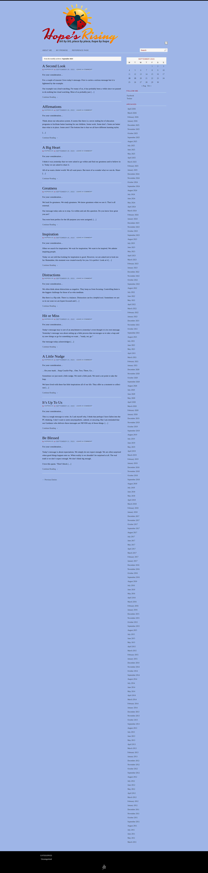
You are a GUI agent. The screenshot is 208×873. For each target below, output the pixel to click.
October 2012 (132, 769)
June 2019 (131, 443)
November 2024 (133, 178)
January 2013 (132, 757)
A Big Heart (51, 147)
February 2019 (132, 459)
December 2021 (133, 321)
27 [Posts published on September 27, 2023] (141, 82)
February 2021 (132, 361)
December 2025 (133, 125)
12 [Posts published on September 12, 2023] (135, 74)
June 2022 (131, 296)
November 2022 (133, 276)
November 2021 (133, 325)
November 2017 (133, 520)
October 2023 (132, 231)
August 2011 (132, 826)
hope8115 (48, 69)
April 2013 (131, 744)
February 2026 (132, 117)
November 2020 (133, 374)
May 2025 (131, 154)
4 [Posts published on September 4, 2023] (129, 70)
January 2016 (132, 610)
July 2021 (131, 341)
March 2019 (131, 455)
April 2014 (131, 695)
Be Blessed (50, 438)
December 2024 (133, 174)
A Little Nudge (53, 356)
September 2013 (133, 724)
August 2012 (132, 777)
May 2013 (131, 740)
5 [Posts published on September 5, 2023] (135, 70)
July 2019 (131, 439)
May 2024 (131, 203)
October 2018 (132, 475)
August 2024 (132, 190)
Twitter (129, 99)
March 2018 (131, 504)
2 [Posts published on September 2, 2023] (157, 66)
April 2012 (131, 793)
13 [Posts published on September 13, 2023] (141, 74)
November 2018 (133, 471)
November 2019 (133, 423)
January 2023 (132, 268)
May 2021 (131, 349)
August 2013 (132, 728)
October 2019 (132, 427)
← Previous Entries (49, 480)
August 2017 (132, 533)
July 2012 (131, 781)
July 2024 (131, 194)
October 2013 (132, 720)
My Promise (62, 50)
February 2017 (132, 557)
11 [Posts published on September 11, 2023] (129, 74)
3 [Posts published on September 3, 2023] (163, 66)
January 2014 (132, 708)
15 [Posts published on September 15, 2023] (152, 74)
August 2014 (132, 679)
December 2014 (133, 663)
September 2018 (133, 480)
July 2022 (131, 292)
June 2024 (131, 199)
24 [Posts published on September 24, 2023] (163, 78)
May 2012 (131, 789)
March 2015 (131, 651)
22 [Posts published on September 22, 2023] (152, 78)
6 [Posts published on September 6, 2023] (140, 70)
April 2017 (131, 549)
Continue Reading (50, 97)
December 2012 (133, 761)
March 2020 (131, 406)
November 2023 (133, 227)
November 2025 (133, 129)
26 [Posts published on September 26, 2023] (135, 82)
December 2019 (133, 418)
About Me (47, 50)
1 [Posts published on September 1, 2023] (152, 66)
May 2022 (131, 300)
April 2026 (131, 109)
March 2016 (131, 602)
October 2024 (132, 182)
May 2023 (131, 251)
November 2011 (133, 814)
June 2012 (131, 785)
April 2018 (131, 500)
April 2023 (131, 256)
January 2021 (132, 365)
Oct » (149, 86)
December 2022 (133, 272)
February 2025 (132, 166)
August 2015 (132, 630)
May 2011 (131, 838)
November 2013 (133, 716)
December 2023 (133, 223)
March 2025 (131, 162)
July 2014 (131, 683)
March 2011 (131, 842)
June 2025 (131, 150)
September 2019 (133, 431)
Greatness (49, 188)
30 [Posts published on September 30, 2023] (158, 82)
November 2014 (133, 667)
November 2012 (133, 765)
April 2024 (131, 207)
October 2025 (132, 133)
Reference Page (80, 50)
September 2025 (133, 137)
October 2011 (132, 818)
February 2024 (132, 215)
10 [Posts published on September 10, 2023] (163, 70)
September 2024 (133, 186)
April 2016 (131, 598)
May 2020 (131, 398)
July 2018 (131, 488)
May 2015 (131, 642)
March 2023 (131, 260)
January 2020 (132, 414)
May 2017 (131, 545)
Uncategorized (46, 859)
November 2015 (133, 618)
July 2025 (131, 146)
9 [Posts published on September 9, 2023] (157, 70)
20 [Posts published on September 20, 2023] (141, 78)
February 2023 (132, 264)
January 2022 (132, 317)
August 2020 (132, 386)
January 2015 (132, 659)
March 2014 (131, 699)
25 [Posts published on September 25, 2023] (129, 82)
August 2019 (132, 435)
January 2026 (132, 121)
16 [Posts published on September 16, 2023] (158, 74)
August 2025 (132, 141)
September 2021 (133, 333)
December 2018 (133, 467)
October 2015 (132, 622)
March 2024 (131, 211)
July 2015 (131, 634)
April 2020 (131, 402)
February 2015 (132, 655)
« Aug (143, 86)
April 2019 (131, 451)
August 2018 (132, 484)
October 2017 (132, 524)
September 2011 (133, 822)
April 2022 (131, 304)
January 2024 (132, 219)
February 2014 (132, 704)
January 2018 (132, 512)
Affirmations (51, 107)
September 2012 (133, 773)
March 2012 (131, 797)
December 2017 (133, 516)
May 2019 (131, 447)
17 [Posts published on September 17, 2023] (163, 74)
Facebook (130, 96)
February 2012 (132, 801)
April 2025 (131, 158)
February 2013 (132, 752)
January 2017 (132, 561)
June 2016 (131, 590)
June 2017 (131, 541)
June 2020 (131, 394)
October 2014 (132, 671)
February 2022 (132, 313)
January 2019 (132, 463)
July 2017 (131, 537)
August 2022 (132, 288)
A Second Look (53, 66)
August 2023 (132, 239)
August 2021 (132, 337)
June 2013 (131, 736)
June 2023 (131, 247)
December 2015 (133, 614)
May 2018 (131, 496)
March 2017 (131, 553)
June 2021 (131, 345)
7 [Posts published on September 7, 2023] (146, 70)
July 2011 (131, 830)
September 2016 (133, 577)
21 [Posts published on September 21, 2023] (146, 78)
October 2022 (132, 280)
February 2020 (132, 410)
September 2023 (133, 235)
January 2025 (132, 170)
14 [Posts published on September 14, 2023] (146, 74)
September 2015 (133, 626)
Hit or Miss (50, 316)
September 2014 (133, 675)
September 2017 (133, 528)
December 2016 (133, 565)
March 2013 (131, 748)
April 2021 (131, 353)
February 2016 (132, 606)
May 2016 (131, 594)
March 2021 (131, 357)
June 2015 (131, 638)
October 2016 (132, 573)
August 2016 (132, 581)
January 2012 (132, 805)
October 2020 (132, 378)
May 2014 (131, 691)
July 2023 (131, 243)
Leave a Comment (84, 69)
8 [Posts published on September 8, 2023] (152, 70)
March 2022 (131, 309)
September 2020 (133, 382)
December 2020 (133, 370)
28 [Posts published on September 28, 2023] (146, 82)
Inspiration (50, 234)
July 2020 (131, 390)
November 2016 (133, 569)
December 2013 (133, 712)
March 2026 (131, 113)
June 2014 (131, 687)
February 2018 (132, 508)
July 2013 (131, 732)
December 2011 (133, 810)
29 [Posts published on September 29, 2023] (152, 82)
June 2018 (131, 492)
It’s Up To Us (52, 402)
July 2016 (131, 586)
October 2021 (132, 329)
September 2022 (133, 284)
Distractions (51, 275)
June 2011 (131, 834)
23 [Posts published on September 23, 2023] (158, 78)
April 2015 (131, 647)
